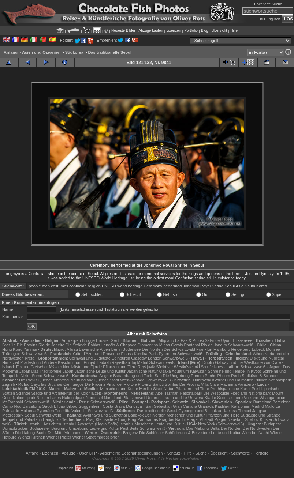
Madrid (258, 406)
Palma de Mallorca (19, 411)
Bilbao (59, 406)
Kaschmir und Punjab (77, 362)
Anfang (11, 52)
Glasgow (139, 358)
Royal (205, 286)
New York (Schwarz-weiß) (221, 424)
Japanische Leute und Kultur (100, 371)
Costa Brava (114, 406)
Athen (258, 353)
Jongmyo (191, 286)
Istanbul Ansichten (45, 424)
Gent (115, 340)
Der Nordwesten (257, 428)
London (154, 358)
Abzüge (68, 453)
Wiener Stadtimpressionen (95, 437)
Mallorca (272, 406)
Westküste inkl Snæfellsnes (198, 367)
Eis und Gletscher (32, 367)
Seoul (229, 286)
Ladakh (104, 362)
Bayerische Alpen (94, 349)
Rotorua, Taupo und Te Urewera (175, 397)
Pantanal (192, 345)
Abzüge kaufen (151, 31)
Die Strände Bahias (83, 345)
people (35, 286)
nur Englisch (270, 19)
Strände (23, 393)
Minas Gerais (171, 345)
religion (94, 286)
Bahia (280, 340)
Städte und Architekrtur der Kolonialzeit (66, 393)
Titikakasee (242, 340)
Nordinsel (94, 397)
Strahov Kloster (258, 419)
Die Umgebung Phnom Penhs (189, 375)
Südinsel (224, 397)
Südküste (164, 367)
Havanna (228, 384)
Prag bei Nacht (172, 419)
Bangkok (136, 415)
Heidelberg (240, 349)
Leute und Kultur (169, 424)
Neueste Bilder (123, 31)
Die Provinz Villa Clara (199, 384)
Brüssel (102, 340)
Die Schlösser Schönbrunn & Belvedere (174, 432)
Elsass (127, 353)
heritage (135, 286)
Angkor (105, 375)
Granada (206, 406)
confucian (77, 286)
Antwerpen (71, 340)
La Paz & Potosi (189, 340)
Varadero (246, 384)
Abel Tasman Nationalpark (178, 393)
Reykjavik (146, 367)
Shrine (217, 286)
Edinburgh (121, 358)
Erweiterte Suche (268, 4)
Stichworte (240, 453)
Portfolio (191, 31)
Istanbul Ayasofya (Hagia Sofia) (90, 424)
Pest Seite (129, 428)
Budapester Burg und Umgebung (59, 428)
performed (172, 286)
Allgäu (72, 349)
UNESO (109, 286)
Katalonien (240, 406)
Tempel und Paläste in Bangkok (30, 419)
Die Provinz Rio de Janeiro (40, 345)
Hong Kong (12, 349)
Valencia (78, 411)
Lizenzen (173, 31)
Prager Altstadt (200, 419)
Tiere (238, 397)
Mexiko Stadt (151, 389)
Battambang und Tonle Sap (137, 375)
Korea (261, 286)
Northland (113, 397)
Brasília (9, 345)
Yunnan (30, 349)
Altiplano (166, 340)
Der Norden (152, 349)
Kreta (29, 358)
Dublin (208, 362)
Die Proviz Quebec (36, 380)
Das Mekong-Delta (203, 428)
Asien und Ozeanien (41, 52)
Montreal (62, 380)
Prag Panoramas (143, 419)
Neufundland (82, 380)
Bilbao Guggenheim (84, 406)
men (46, 286)
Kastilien (222, 406)
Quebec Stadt (106, 380)
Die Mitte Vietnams (64, 432)
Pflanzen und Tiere (120, 367)
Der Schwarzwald (179, 349)
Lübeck (258, 349)
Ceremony (153, 286)
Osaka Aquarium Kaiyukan (183, 371)
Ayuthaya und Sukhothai (105, 415)
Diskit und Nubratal (267, 358)
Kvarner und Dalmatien (232, 380)
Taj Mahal (139, 362)
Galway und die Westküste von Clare (248, 362)
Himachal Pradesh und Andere (29, 362)
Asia (239, 286)
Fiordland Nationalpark (250, 393)
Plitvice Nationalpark (272, 380)
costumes (59, 286)
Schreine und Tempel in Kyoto (234, 371)
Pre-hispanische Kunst (230, 389)
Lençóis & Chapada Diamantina (129, 345)
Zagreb (8, 384)
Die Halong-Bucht (30, 432)
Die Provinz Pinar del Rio (107, 384)
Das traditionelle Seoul (109, 52)
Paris (153, 353)
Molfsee (273, 349)
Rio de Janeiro (214, 345)
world (122, 286)
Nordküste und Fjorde (82, 367)
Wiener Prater (58, 437)
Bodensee (132, 349)
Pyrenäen (167, 353)
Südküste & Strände (260, 375)
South (250, 286)
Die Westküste (217, 393)
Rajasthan (121, 362)
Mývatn (55, 367)
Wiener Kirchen (31, 437)
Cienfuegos (73, 384)
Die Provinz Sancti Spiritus (154, 384)
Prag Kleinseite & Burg (106, 419)
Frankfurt (204, 349)
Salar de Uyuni (218, 340)
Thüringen (11, 353)
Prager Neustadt (229, 419)
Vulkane (251, 397)
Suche (201, 453)
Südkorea (74, 52)
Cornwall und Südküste (90, 358)
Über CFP (88, 453)
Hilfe (234, 31)
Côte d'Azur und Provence (96, 353)
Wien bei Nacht (255, 432)
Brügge (88, 340)
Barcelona (262, 402)
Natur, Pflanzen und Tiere (186, 389)
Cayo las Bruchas (46, 384)
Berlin (116, 349)
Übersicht (219, 31)
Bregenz (130, 432)
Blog (204, 31)
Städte (210, 397)
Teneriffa (62, 411)
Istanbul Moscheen (136, 424)
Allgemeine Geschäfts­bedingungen (131, 453)
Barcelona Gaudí (38, 406)
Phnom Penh (229, 375)
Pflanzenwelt (133, 397)
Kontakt (173, 453)
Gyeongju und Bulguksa (199, 411)
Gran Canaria (185, 406)
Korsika (141, 353)
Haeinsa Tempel (236, 411)
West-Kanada (132, 380)
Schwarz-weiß (240, 345)
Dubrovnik (202, 380)
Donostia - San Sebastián (149, 406)
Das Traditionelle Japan (52, 371)
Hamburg (221, 349)
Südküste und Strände (260, 415)
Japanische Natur (142, 371)
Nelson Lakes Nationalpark (61, 397)
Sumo (37, 375)
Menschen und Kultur (119, 389)
